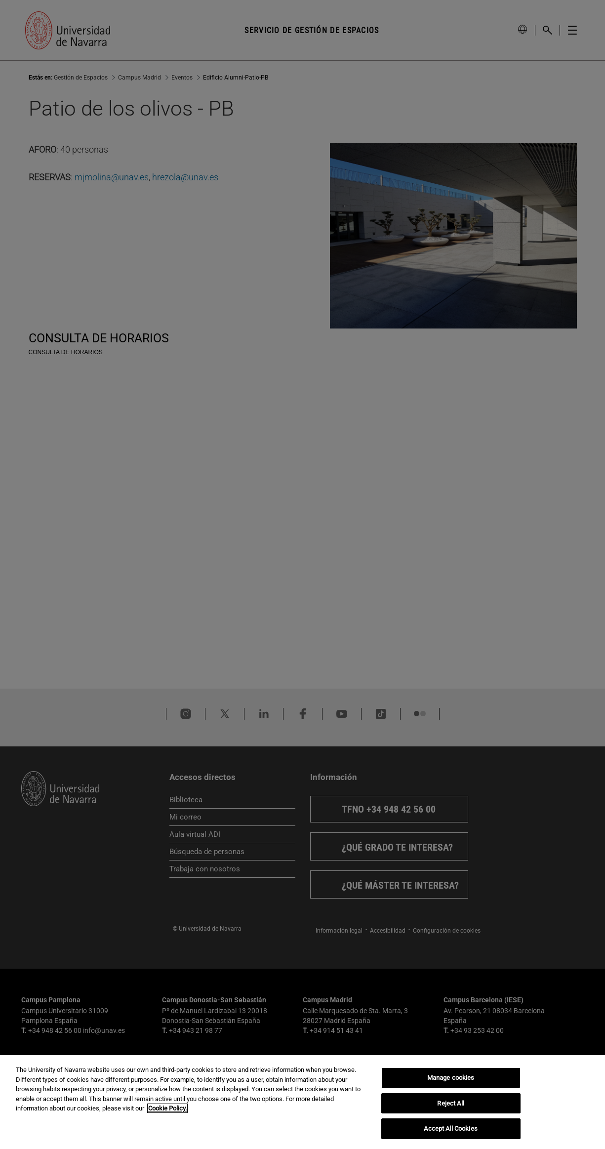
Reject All (450, 1103)
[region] (302, 1102)
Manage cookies (451, 1077)
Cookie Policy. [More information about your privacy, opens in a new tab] (167, 1108)
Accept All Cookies (450, 1128)
